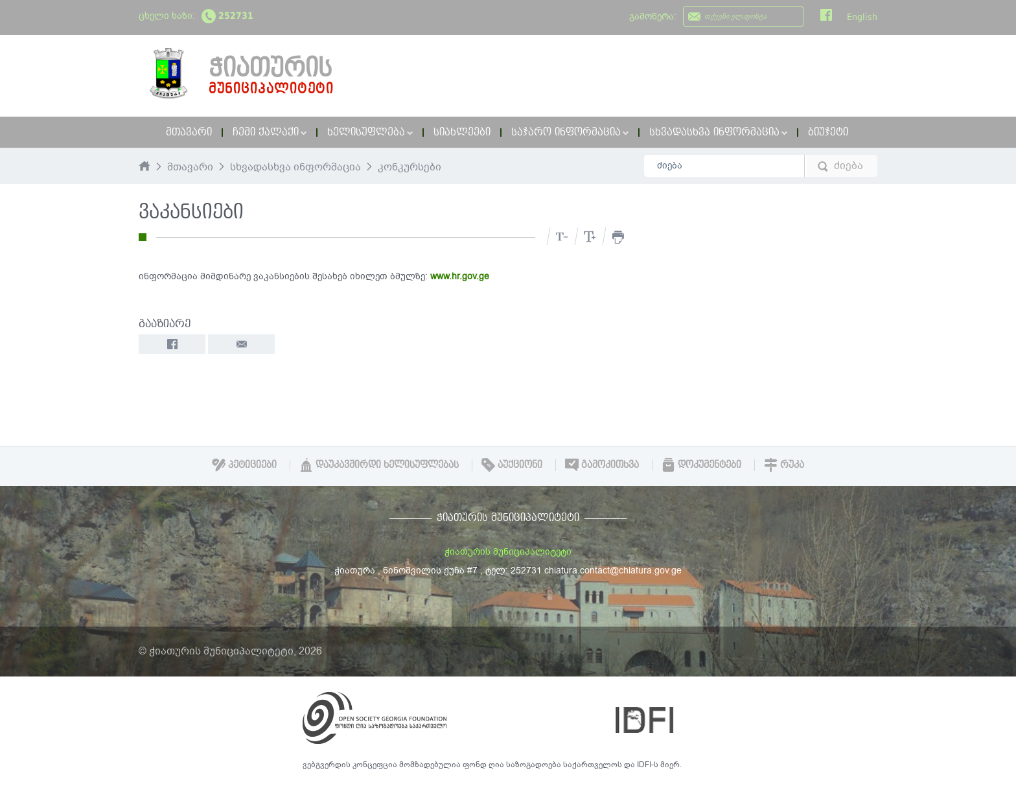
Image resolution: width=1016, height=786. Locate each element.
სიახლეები (462, 132)
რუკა (784, 464)
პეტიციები (244, 464)
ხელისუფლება (370, 132)
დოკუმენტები (701, 464)
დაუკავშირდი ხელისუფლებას (379, 464)
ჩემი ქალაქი (269, 132)
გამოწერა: (652, 16)
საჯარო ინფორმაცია (570, 132)
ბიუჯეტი (828, 132)
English (862, 17)
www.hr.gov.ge (459, 276)
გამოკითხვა (602, 464)
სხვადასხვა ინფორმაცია (718, 132)
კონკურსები (409, 168)
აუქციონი (511, 464)
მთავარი (189, 132)
